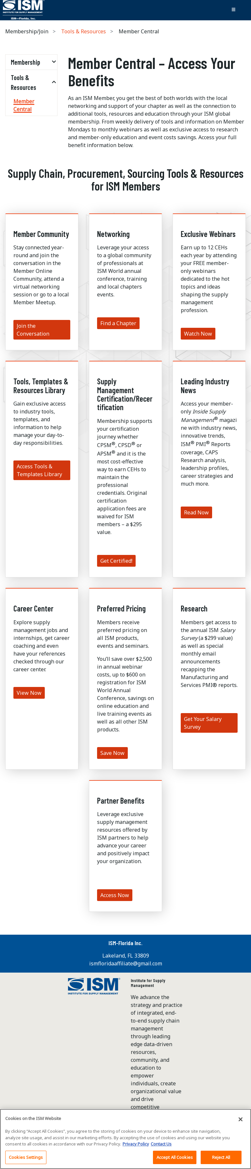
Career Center (33, 608)
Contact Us (161, 1148)
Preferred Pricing (121, 608)
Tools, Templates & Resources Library (40, 385)
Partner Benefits (120, 800)
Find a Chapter (118, 323)
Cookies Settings (26, 1161)
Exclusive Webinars (208, 234)
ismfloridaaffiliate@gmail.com (125, 963)
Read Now (196, 512)
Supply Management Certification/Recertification (124, 394)
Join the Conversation (33, 329)
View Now (29, 692)
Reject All (221, 1161)
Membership (25, 62)
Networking (113, 234)
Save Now (112, 753)
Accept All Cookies (175, 1161)
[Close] (240, 1123)
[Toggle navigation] (233, 10)
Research (194, 608)
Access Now (114, 895)
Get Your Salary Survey (203, 722)
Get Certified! (116, 560)
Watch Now (198, 333)
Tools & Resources (83, 31)
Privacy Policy (136, 1148)
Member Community (41, 234)
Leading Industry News (205, 385)
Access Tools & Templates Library (39, 470)
